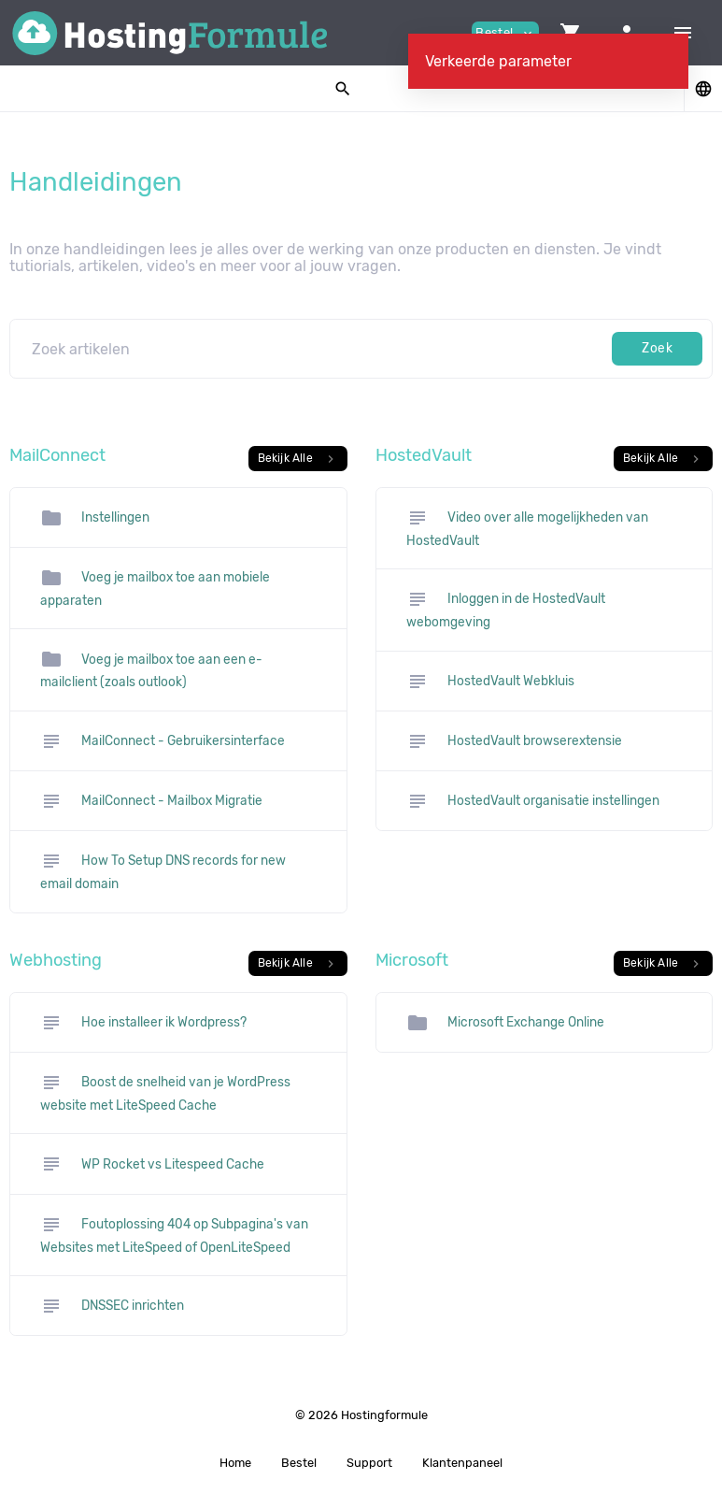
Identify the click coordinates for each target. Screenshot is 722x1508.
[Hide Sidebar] (682, 32)
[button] (570, 33)
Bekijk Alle (298, 459)
